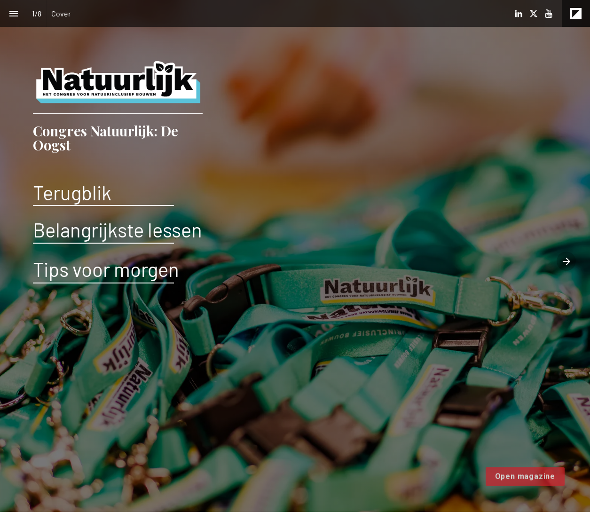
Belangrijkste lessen (117, 229)
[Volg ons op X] (533, 13)
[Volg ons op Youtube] (548, 13)
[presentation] (295, 256)
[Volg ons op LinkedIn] (518, 13)
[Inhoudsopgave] (13, 13)
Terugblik (72, 192)
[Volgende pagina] (566, 261)
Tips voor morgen (106, 269)
